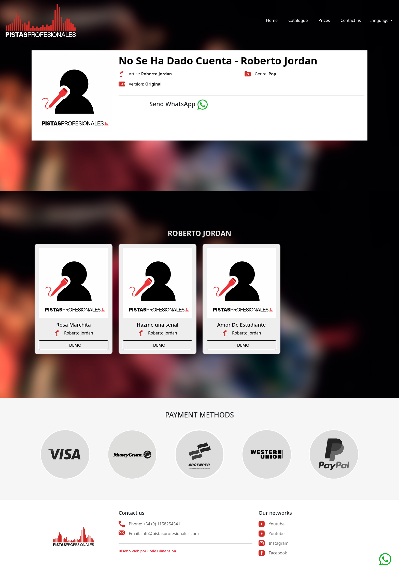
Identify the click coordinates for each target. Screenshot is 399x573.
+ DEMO (73, 345)
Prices (324, 20)
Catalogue (298, 20)
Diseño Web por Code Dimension (147, 551)
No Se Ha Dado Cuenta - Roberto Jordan (218, 60)
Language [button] (379, 20)
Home (272, 20)
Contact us (350, 20)
